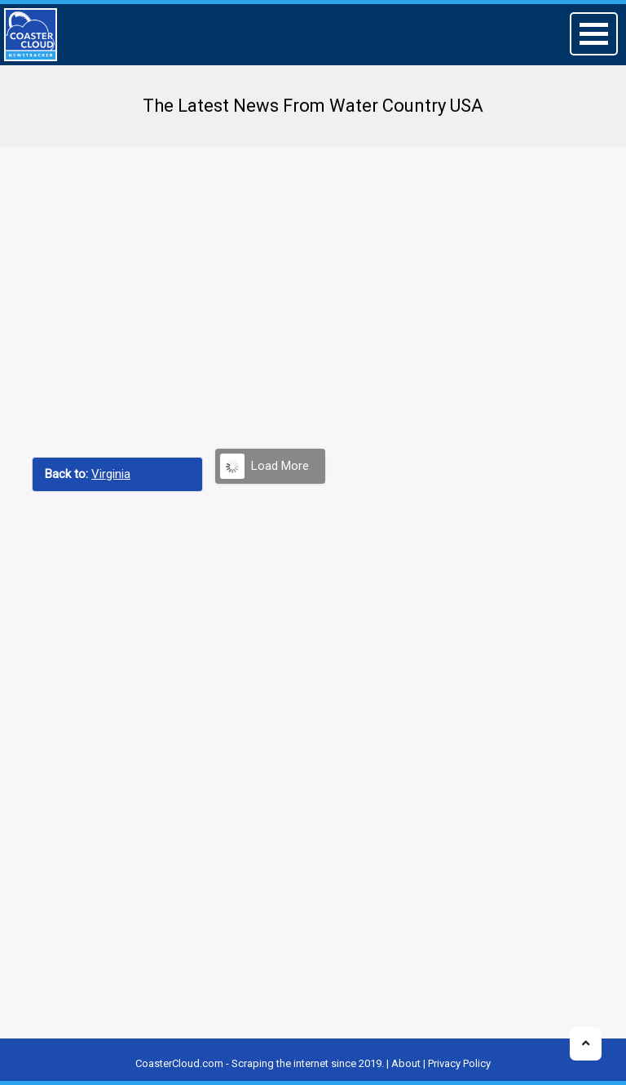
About (406, 1063)
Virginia (110, 474)
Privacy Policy (459, 1063)
